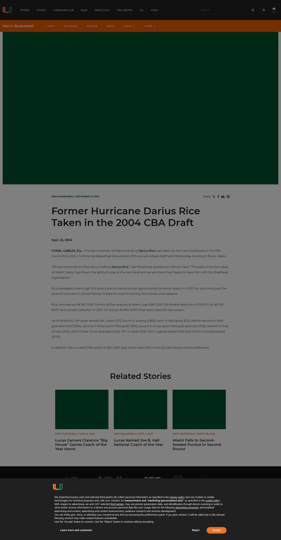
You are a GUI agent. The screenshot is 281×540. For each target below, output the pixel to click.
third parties (117, 504)
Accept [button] (216, 530)
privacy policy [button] (177, 497)
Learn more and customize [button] (76, 530)
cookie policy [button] (213, 500)
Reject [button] (195, 530)
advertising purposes (187, 507)
